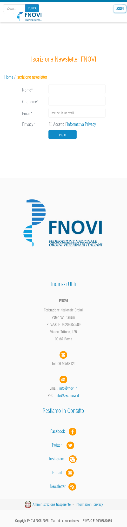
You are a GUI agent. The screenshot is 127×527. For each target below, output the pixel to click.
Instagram (63, 459)
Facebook (59, 431)
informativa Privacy (81, 124)
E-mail (57, 472)
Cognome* (30, 102)
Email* (27, 113)
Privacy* (28, 124)
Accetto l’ (72, 124)
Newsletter (63, 486)
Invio (62, 135)
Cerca (32, 8)
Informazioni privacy (89, 504)
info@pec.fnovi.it (67, 395)
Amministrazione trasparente (52, 504)
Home (8, 77)
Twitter (63, 445)
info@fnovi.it (68, 388)
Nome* (27, 90)
